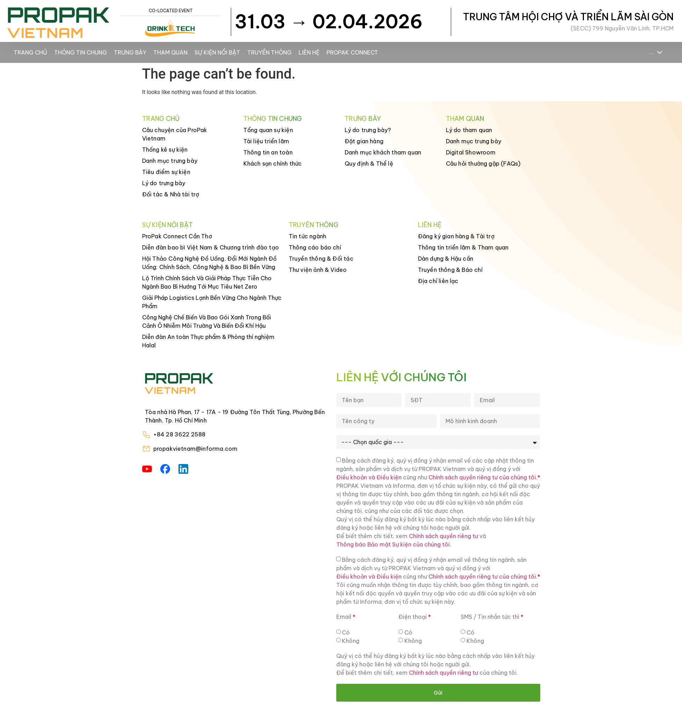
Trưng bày (130, 52)
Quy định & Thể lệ (369, 163)
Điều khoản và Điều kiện (369, 477)
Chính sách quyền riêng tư (443, 536)
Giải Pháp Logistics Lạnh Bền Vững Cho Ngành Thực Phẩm (211, 302)
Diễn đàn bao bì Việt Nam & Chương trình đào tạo (210, 247)
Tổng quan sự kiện (268, 129)
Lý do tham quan (469, 129)
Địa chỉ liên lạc (438, 280)
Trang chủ (30, 52)
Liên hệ (309, 52)
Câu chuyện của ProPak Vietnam (174, 134)
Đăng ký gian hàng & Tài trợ (456, 236)
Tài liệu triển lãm (266, 141)
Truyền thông (269, 52)
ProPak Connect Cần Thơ (177, 236)
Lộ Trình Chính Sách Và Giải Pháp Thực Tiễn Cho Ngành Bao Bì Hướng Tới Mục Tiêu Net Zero (207, 282)
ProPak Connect (352, 52)
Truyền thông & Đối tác (321, 258)
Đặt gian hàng (364, 141)
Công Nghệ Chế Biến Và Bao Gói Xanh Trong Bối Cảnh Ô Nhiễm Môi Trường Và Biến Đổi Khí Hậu (206, 321)
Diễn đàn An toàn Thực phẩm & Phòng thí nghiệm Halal (208, 341)
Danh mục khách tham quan (383, 152)
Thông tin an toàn (268, 152)
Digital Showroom (471, 152)
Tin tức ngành (308, 236)
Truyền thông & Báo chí (450, 269)
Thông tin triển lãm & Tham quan (463, 247)
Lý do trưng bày (163, 183)
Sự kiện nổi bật (217, 52)
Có (346, 632)
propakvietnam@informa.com (195, 448)
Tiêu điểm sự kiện (166, 171)
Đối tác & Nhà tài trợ (170, 194)
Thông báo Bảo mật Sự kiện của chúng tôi (393, 544)
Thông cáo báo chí (315, 247)
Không (350, 640)
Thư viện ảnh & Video (318, 269)
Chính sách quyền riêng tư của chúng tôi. (482, 477)
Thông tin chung (80, 52)
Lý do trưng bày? (368, 129)
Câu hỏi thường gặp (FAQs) (483, 163)
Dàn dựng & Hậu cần (446, 258)
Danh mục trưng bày (170, 160)
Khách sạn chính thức (272, 163)
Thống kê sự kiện (165, 149)
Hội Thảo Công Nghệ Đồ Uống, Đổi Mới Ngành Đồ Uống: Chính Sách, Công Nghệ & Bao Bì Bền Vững (209, 262)
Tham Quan (170, 52)
